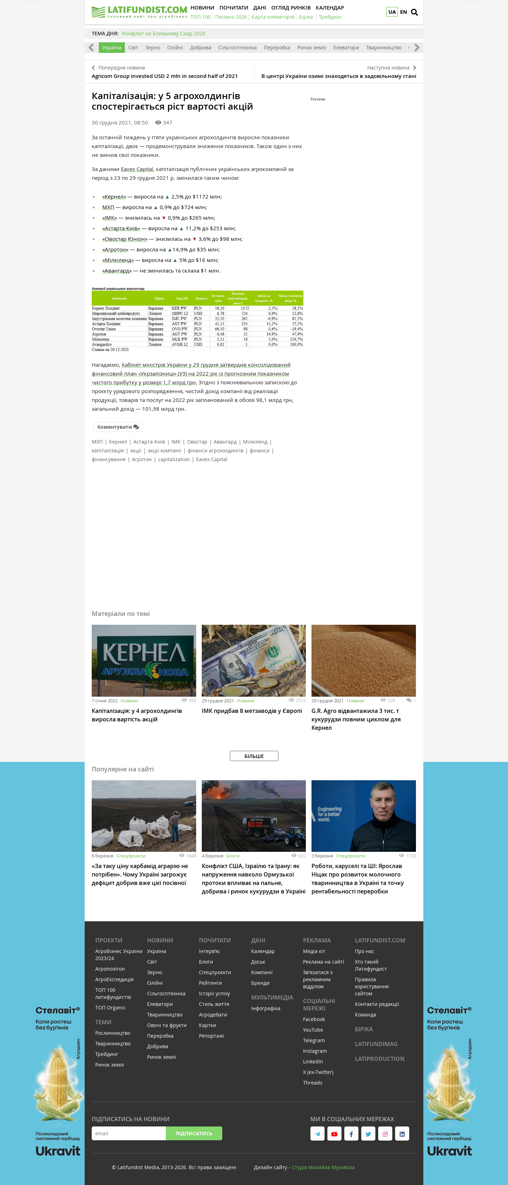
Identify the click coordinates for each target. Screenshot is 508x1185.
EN (403, 12)
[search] (414, 12)
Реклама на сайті (323, 961)
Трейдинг (106, 1054)
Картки (207, 1025)
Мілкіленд (255, 441)
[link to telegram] (317, 1133)
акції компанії (164, 450)
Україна (111, 47)
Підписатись (194, 1133)
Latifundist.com (380, 940)
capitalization (174, 459)
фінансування (109, 459)
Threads (312, 1082)
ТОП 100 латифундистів (113, 993)
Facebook (314, 1019)
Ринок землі (311, 47)
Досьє (258, 961)
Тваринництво (383, 47)
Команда (365, 1014)
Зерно (152, 47)
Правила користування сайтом (372, 986)
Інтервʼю (209, 951)
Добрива (200, 47)
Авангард (225, 441)
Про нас (364, 951)
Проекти (108, 940)
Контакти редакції (377, 1004)
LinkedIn (313, 1061)
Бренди (260, 982)
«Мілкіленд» (118, 259)
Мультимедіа (272, 997)
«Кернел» (114, 196)
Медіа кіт (314, 951)
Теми (103, 1022)
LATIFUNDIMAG (376, 1044)
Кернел (118, 441)
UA (392, 12)
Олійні (175, 47)
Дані (258, 940)
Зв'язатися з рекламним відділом (318, 979)
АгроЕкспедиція (114, 979)
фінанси (260, 450)
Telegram (314, 1040)
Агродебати (213, 1014)
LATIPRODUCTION (380, 1059)
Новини (129, 700)
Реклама (317, 940)
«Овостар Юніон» (124, 238)
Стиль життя (214, 1004)
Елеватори (346, 47)
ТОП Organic (110, 1007)
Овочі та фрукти (167, 1025)
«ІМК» (109, 217)
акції (135, 450)
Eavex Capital (137, 168)
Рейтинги (210, 982)
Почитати (215, 940)
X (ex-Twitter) (318, 1072)
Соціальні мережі (319, 1004)
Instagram (315, 1050)
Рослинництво (112, 1033)
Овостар (197, 441)
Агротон (142, 459)
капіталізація (108, 450)
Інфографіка (265, 1008)
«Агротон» (115, 249)
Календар (263, 951)
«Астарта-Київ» (121, 228)
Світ (133, 47)
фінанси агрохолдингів (215, 450)
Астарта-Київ (149, 441)
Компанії (262, 972)
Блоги (233, 856)
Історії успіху (214, 993)
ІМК (176, 441)
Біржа (364, 1029)
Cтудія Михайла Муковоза (323, 1167)
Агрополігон (110, 968)
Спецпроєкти (130, 856)
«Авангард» (117, 270)
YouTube (313, 1029)
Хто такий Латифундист (371, 965)
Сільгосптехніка (237, 47)
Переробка (277, 47)
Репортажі (211, 1035)
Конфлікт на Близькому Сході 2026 (163, 33)
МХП (108, 206)
